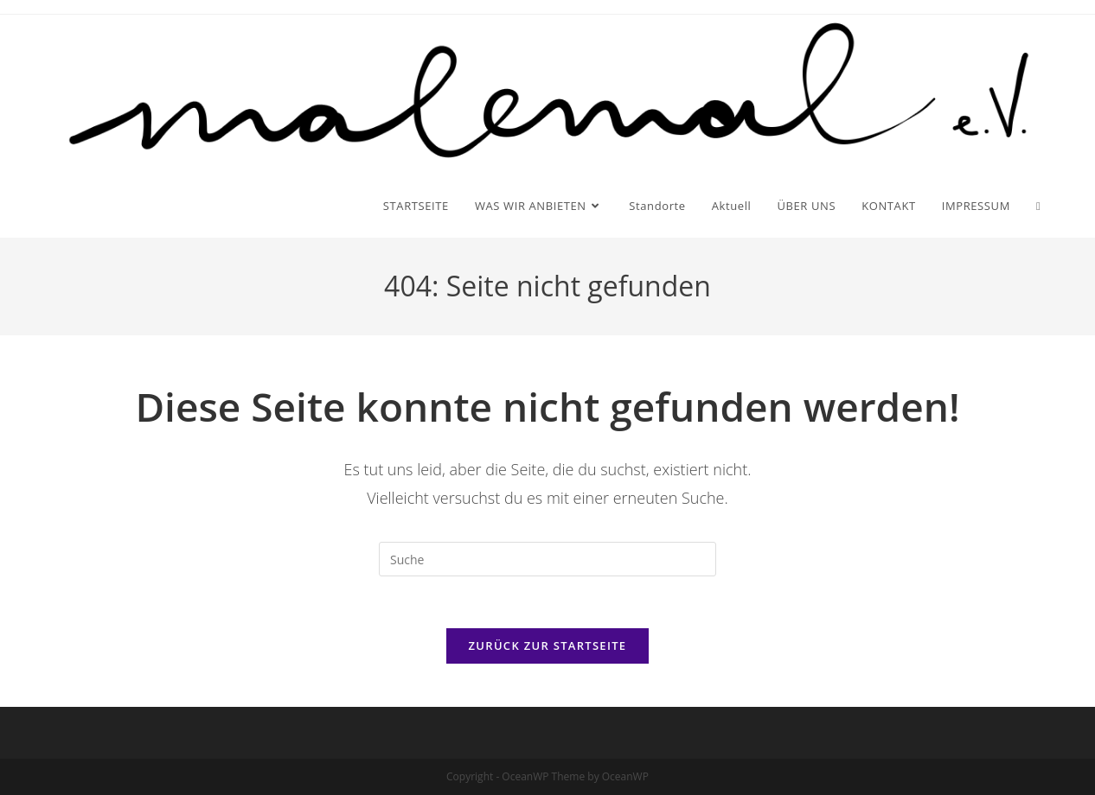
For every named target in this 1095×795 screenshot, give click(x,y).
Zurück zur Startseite (548, 645)
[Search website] (1038, 206)
